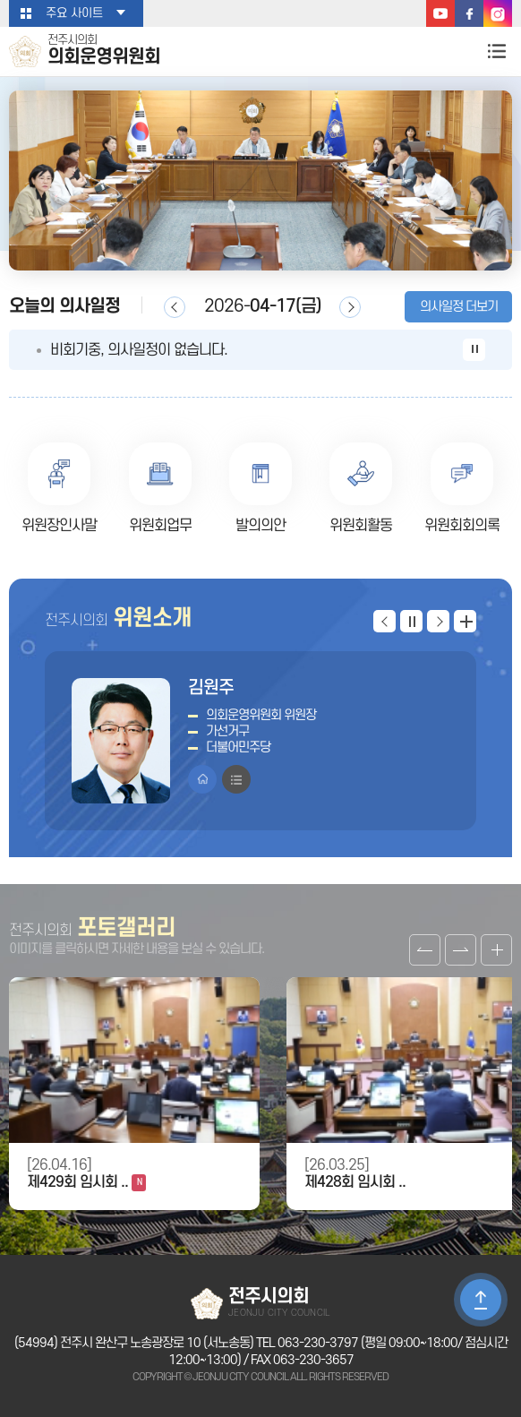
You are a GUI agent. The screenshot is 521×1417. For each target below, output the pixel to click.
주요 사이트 (74, 13)
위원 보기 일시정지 (411, 621)
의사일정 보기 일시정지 (474, 350)
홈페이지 (202, 779)
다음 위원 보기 (438, 621)
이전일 (174, 307)
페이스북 (469, 13)
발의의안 (260, 526)
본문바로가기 (0, 0)
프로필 (236, 779)
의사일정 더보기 (459, 306)
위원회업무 (160, 526)
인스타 (497, 13)
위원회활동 (360, 526)
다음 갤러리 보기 (460, 950)
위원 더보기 (465, 621)
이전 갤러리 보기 (424, 950)
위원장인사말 (59, 526)
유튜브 (440, 13)
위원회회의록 (462, 526)
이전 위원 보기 (384, 621)
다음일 (350, 307)
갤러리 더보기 (496, 950)
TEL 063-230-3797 (307, 1343)
